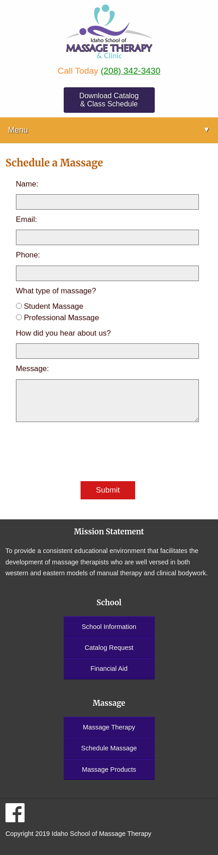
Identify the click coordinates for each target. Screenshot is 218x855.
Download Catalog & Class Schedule (109, 100)
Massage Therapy (109, 727)
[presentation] (85, 452)
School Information (109, 626)
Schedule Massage (109, 748)
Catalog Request (109, 647)
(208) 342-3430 (130, 70)
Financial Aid (109, 668)
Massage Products (109, 769)
